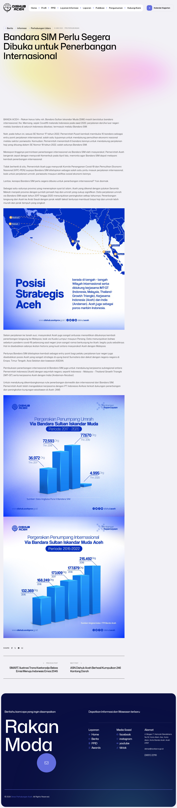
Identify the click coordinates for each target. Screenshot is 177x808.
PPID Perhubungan (72, 28)
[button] (160, 7)
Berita (10, 28)
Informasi (22, 28)
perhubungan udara (41, 28)
